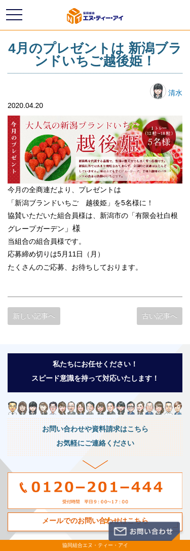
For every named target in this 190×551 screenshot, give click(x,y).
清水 (166, 93)
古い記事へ (159, 316)
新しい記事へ (34, 316)
